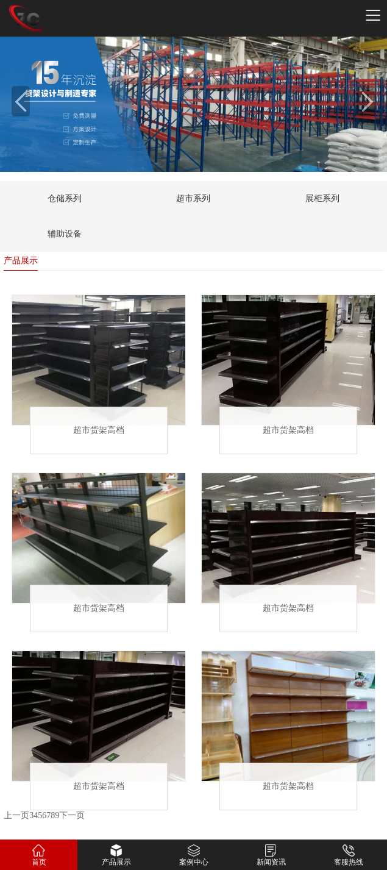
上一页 (16, 816)
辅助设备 (65, 233)
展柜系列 (322, 198)
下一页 (72, 816)
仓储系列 (65, 198)
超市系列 (193, 198)
